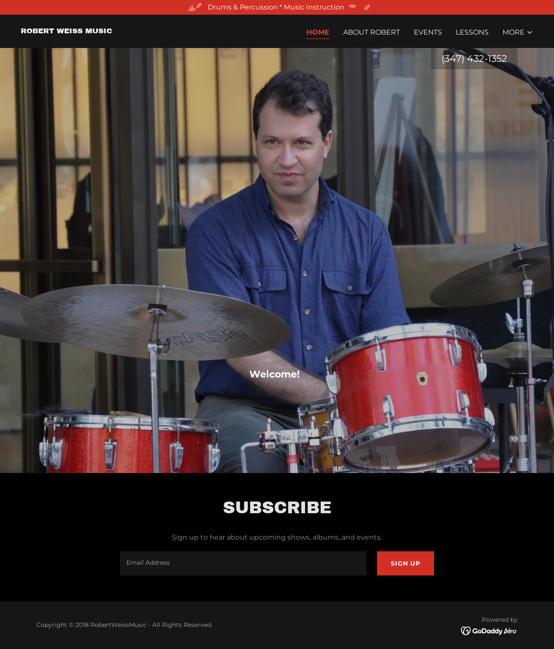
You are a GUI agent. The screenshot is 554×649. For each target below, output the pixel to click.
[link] (66, 31)
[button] (517, 32)
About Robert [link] (371, 32)
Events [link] (428, 32)
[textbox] (243, 563)
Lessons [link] (472, 32)
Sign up (405, 563)
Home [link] (317, 32)
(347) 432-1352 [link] (474, 58)
